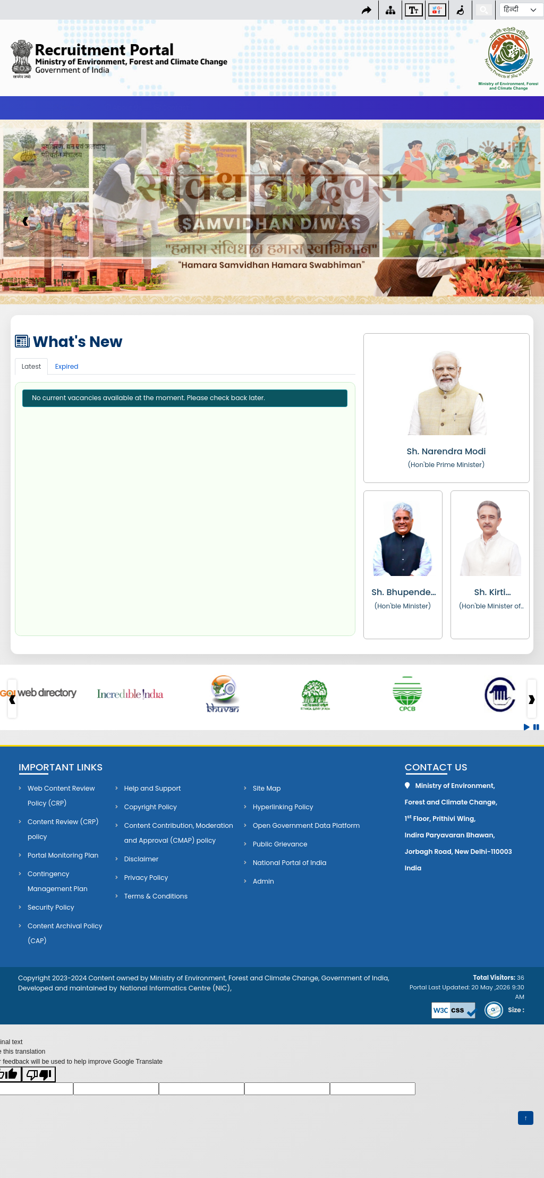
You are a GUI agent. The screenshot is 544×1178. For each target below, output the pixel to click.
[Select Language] (521, 10)
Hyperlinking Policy (283, 806)
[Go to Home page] (136, 58)
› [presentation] (519, 220)
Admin (263, 881)
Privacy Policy (146, 877)
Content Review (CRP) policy (63, 829)
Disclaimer (141, 858)
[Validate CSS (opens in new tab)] (453, 1009)
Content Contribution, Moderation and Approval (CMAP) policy (178, 833)
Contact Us (436, 767)
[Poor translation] (39, 1074)
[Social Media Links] (437, 9)
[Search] (484, 9)
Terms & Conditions (156, 896)
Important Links (61, 767)
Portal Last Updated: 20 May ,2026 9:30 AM (467, 987)
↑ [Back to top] (528, 1117)
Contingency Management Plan (58, 881)
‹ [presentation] (25, 220)
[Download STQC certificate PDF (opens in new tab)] (502, 1009)
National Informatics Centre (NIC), (176, 988)
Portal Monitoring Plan (63, 855)
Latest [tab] (31, 366)
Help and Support (152, 788)
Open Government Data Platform (306, 825)
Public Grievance (280, 844)
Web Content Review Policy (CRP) (61, 796)
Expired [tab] (67, 366)
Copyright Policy (150, 806)
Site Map (267, 788)
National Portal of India (290, 862)
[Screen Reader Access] (460, 10)
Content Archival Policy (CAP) (65, 933)
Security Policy (51, 907)
